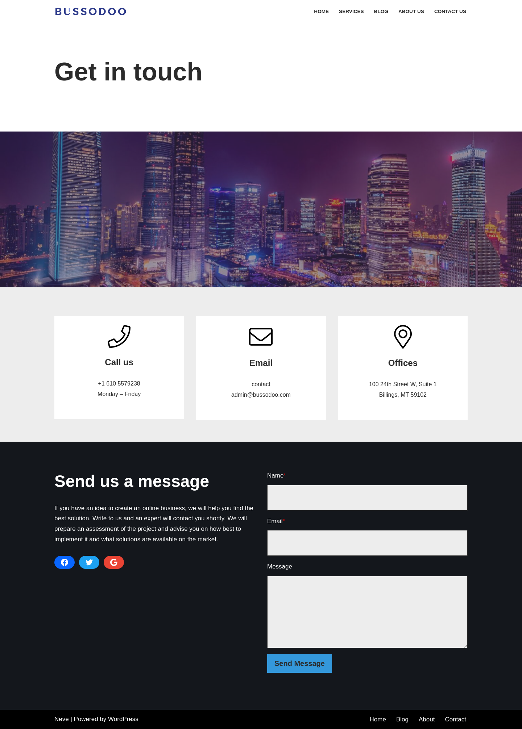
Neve (61, 719)
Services (351, 11)
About (427, 719)
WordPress (123, 719)
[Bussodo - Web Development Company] (92, 11)
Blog (381, 11)
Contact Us (450, 11)
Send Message (299, 663)
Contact (455, 719)
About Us (411, 11)
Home (321, 11)
